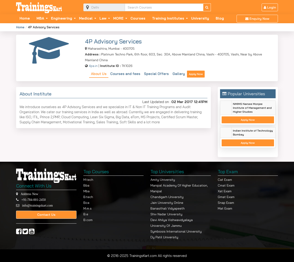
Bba (86, 185)
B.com (88, 220)
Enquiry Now (257, 19)
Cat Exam (225, 180)
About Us (99, 74)
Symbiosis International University (176, 231)
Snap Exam (226, 203)
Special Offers (156, 74)
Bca (86, 203)
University (200, 18)
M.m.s (87, 208)
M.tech (88, 180)
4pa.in (93, 66)
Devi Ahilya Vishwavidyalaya (171, 220)
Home (25, 18)
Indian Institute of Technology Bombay (253, 132)
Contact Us (46, 215)
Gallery (178, 74)
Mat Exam (225, 208)
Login (270, 7)
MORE (118, 18)
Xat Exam (225, 191)
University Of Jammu (166, 226)
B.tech (88, 197)
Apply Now (196, 74)
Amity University (162, 180)
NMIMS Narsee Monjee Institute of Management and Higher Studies (252, 107)
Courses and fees (125, 74)
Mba (86, 191)
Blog (220, 18)
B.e (85, 214)
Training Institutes (168, 18)
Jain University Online (166, 203)
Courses (137, 18)
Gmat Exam (226, 197)
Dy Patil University (164, 237)
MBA (40, 18)
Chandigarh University (167, 197)
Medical (86, 18)
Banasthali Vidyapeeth (167, 208)
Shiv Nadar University (166, 214)
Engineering (61, 18)
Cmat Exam (226, 185)
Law (102, 18)
